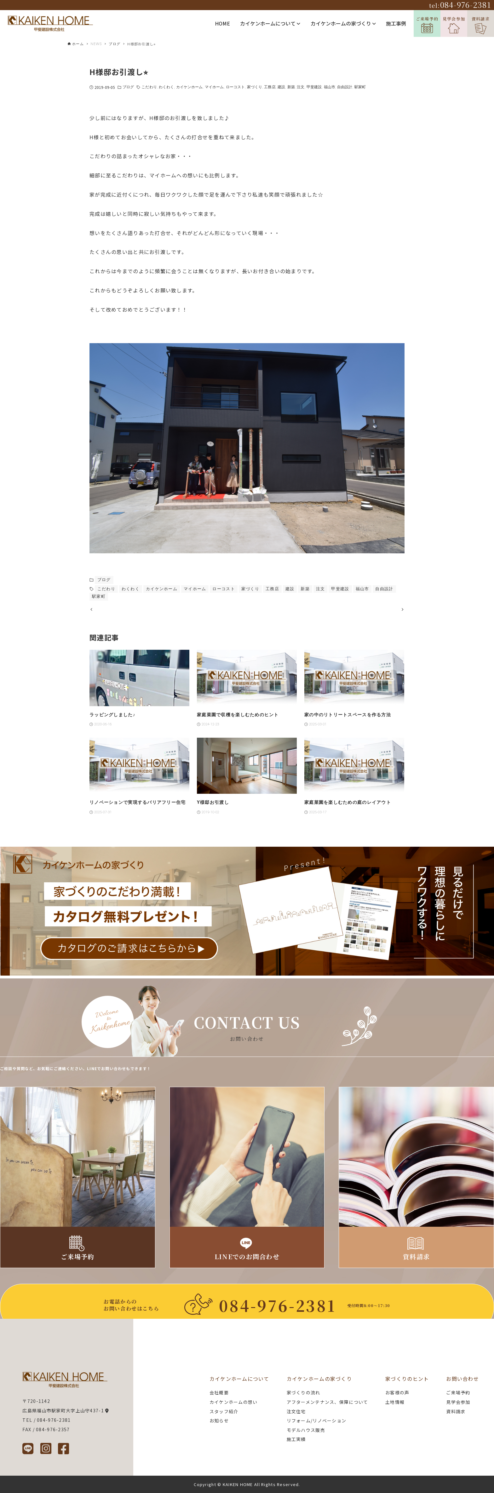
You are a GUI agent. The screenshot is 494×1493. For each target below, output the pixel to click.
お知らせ (219, 1420)
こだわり (149, 87)
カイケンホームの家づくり (343, 23)
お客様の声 (397, 1392)
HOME (222, 23)
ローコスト (235, 87)
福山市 (329, 87)
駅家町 (360, 87)
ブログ (128, 87)
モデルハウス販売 (306, 1430)
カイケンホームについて (270, 23)
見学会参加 (454, 25)
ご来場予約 (427, 24)
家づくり (254, 87)
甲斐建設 (314, 87)
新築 (291, 87)
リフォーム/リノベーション (317, 1420)
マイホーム (214, 87)
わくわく (166, 87)
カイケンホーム (189, 87)
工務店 (269, 87)
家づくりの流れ (303, 1392)
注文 (300, 87)
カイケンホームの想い (234, 1402)
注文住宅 (296, 1411)
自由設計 (344, 87)
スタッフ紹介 (224, 1411)
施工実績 (296, 1439)
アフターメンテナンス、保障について (327, 1402)
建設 (281, 87)
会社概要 (219, 1392)
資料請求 (481, 25)
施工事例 (396, 23)
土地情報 (395, 1402)
